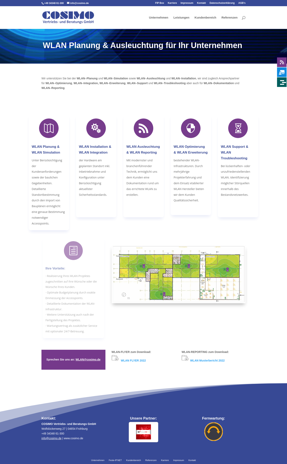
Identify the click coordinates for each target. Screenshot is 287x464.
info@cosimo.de (51, 438)
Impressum (187, 3)
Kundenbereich (205, 17)
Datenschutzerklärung (222, 3)
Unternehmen (158, 17)
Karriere (172, 3)
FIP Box (159, 3)
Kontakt (201, 3)
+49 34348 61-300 (54, 3)
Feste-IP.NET (115, 460)
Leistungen (181, 17)
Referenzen (229, 17)
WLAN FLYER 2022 (133, 360)
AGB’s (242, 3)
